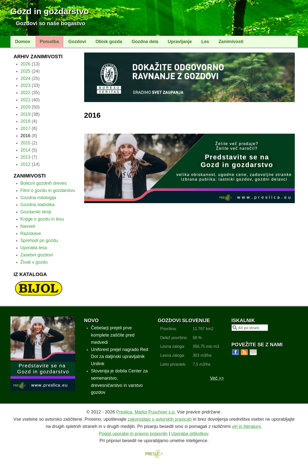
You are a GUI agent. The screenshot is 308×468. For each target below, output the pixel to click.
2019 (25, 114)
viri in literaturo (246, 426)
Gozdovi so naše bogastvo (50, 23)
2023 (25, 85)
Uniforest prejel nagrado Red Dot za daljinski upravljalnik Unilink (119, 356)
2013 (25, 157)
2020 (25, 107)
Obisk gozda (109, 41)
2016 (25, 135)
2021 (25, 99)
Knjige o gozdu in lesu (42, 219)
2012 (25, 164)
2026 (25, 63)
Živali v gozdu (34, 262)
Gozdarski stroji (35, 211)
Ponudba (49, 41)
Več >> (217, 378)
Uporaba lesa (33, 247)
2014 (25, 150)
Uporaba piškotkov (189, 433)
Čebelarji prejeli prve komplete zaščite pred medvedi (112, 335)
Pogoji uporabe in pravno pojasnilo (133, 433)
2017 (25, 128)
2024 (25, 78)
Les (205, 41)
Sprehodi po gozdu (39, 240)
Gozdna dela (145, 41)
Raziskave (30, 233)
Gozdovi (77, 41)
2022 (25, 92)
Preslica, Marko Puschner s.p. (146, 412)
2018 (25, 121)
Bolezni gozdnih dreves (43, 183)
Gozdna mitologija (38, 197)
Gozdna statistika (37, 204)
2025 (25, 71)
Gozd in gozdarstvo (49, 11)
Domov (22, 41)
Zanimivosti (231, 41)
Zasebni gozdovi (36, 254)
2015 (25, 142)
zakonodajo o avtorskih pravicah (160, 419)
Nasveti (27, 226)
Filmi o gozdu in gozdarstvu (47, 190)
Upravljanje (180, 41)
